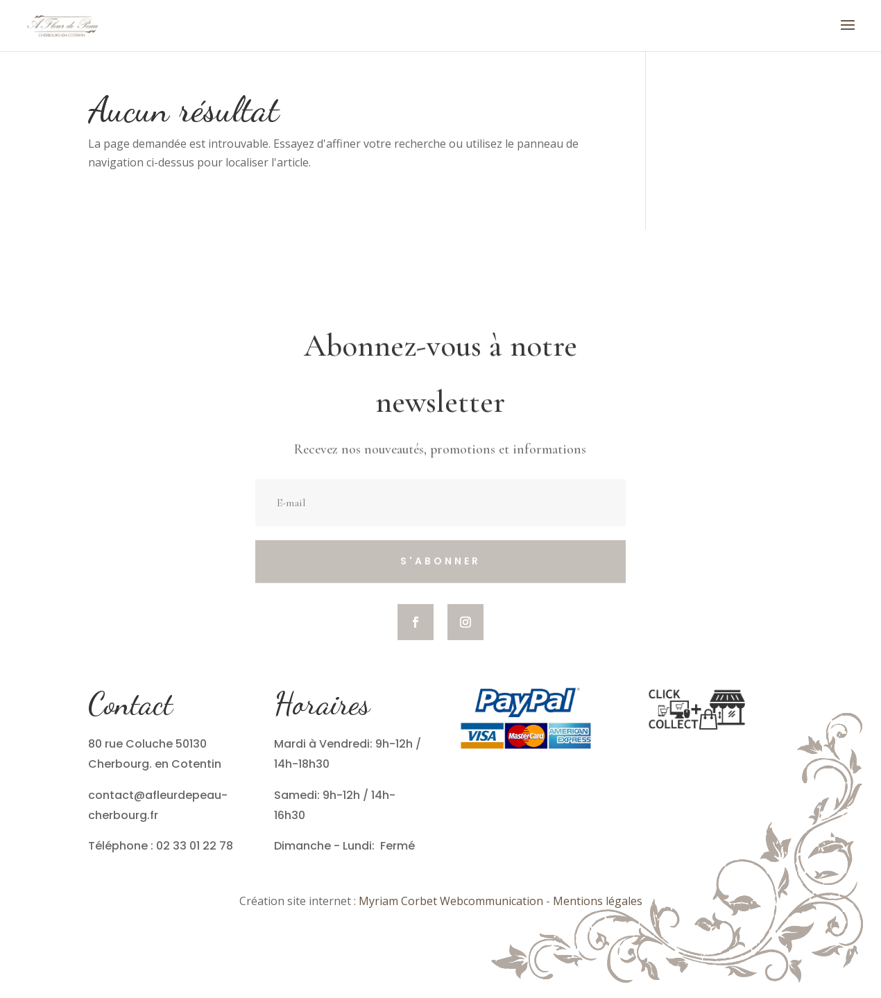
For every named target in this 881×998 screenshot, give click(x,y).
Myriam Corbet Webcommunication (449, 901)
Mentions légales (597, 901)
